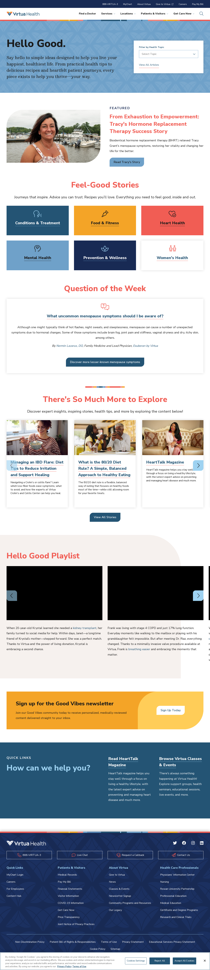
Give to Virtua (164, 4)
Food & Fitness (105, 223)
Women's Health (172, 257)
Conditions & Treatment (37, 223)
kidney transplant (84, 628)
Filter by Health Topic (151, 47)
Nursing (164, 882)
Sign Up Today (171, 710)
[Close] (204, 960)
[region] (105, 961)
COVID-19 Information (71, 903)
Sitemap (115, 949)
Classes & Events (119, 889)
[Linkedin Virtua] (201, 843)
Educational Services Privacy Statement (172, 942)
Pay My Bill (197, 4)
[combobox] (167, 54)
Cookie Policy (97, 949)
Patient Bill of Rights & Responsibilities (73, 942)
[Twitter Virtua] (175, 843)
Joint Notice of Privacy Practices (76, 924)
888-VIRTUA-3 (110, 4)
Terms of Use (109, 942)
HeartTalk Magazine (165, 462)
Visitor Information (68, 896)
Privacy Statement (133, 942)
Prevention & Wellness (105, 257)
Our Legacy (115, 910)
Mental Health (37, 257)
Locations (128, 13)
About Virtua (144, 4)
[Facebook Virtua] (184, 843)
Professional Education (173, 896)
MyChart (127, 4)
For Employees (15, 889)
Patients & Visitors (154, 13)
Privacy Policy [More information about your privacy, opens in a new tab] (64, 966)
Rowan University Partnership (177, 889)
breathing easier (139, 649)
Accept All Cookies (184, 960)
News (112, 882)
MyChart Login (15, 875)
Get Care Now (183, 13)
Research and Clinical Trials (175, 917)
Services (108, 13)
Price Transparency (69, 917)
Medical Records (67, 875)
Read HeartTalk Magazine (123, 762)
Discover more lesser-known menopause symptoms (105, 362)
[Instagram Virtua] (193, 843)
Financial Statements (70, 889)
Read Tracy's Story (127, 162)
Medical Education (170, 903)
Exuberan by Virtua (145, 346)
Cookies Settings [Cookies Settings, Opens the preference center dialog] (136, 960)
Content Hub (14, 896)
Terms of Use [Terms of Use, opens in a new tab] (79, 966)
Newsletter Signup (120, 896)
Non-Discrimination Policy (29, 942)
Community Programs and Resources (130, 903)
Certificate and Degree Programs (179, 910)
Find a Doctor (87, 13)
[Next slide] (198, 465)
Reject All (160, 960)
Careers (183, 4)
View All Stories (105, 517)
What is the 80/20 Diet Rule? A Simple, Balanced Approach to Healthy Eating (104, 468)
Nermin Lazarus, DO (69, 346)
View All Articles (149, 65)
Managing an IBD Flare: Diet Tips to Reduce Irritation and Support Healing (36, 468)
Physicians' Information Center (177, 875)
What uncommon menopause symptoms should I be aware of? (105, 316)
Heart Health (172, 223)
